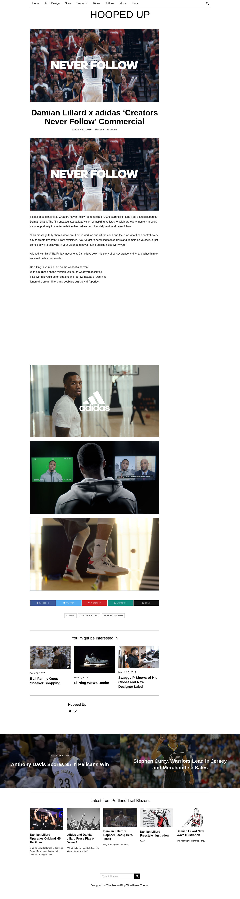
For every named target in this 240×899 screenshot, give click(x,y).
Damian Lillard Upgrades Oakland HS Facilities (45, 838)
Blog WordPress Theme (134, 885)
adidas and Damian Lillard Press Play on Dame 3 (81, 838)
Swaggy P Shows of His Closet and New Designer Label (137, 682)
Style (68, 3)
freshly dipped (113, 616)
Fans (135, 3)
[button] (137, 877)
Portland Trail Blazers (106, 129)
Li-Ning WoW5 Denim (91, 683)
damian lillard (89, 616)
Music (123, 3)
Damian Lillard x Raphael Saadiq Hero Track (118, 835)
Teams (80, 3)
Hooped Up (77, 705)
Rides (96, 3)
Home (36, 3)
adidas (70, 616)
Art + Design (52, 3)
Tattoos (110, 3)
